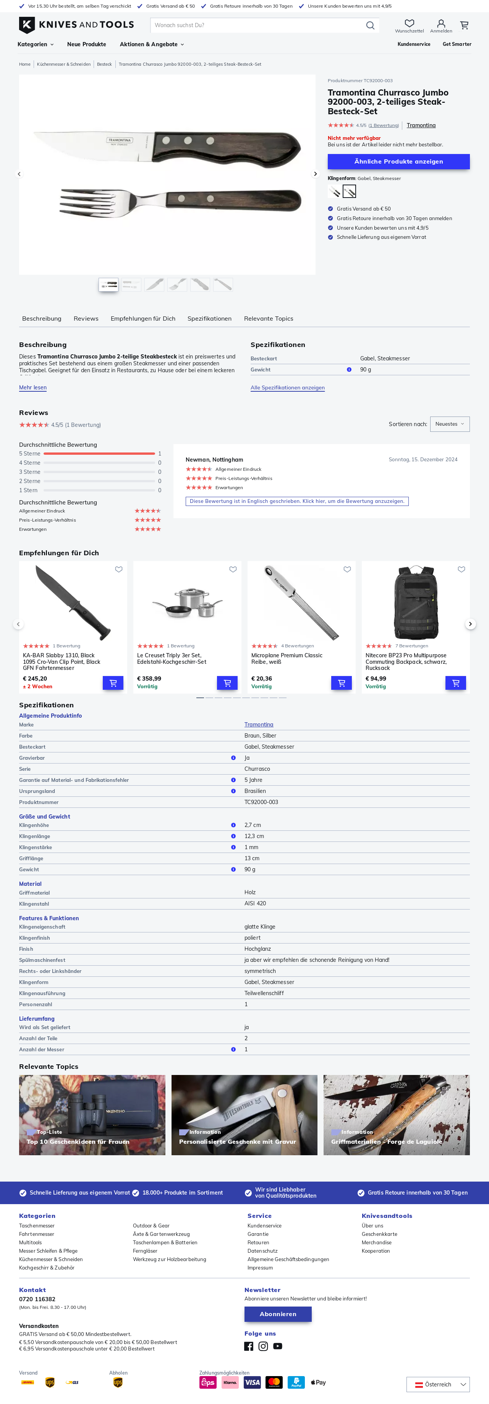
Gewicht (302, 370)
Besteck (104, 64)
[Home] (76, 23)
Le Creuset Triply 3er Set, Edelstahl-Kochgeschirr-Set (171, 658)
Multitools (30, 1242)
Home (25, 64)
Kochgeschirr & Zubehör (46, 1268)
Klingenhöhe (128, 825)
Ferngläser (145, 1251)
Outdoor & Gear (151, 1225)
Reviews (86, 318)
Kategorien (35, 44)
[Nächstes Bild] (316, 174)
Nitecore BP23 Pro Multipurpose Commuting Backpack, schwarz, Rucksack (406, 661)
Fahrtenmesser (36, 1234)
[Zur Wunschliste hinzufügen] (118, 569)
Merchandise (377, 1242)
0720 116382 (37, 1299)
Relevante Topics (269, 318)
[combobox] (450, 424)
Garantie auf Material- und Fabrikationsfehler (128, 780)
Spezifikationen (210, 318)
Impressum (260, 1268)
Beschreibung (42, 318)
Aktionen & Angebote (152, 44)
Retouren (258, 1242)
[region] (167, 185)
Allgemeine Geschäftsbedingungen (288, 1259)
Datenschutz (263, 1251)
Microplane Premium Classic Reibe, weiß (286, 658)
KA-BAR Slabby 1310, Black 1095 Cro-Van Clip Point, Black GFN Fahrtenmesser (61, 661)
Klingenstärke (128, 848)
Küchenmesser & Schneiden (63, 64)
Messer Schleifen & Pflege (48, 1251)
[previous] (31, 624)
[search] (252, 25)
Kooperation (376, 1251)
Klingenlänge (128, 836)
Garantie (258, 1234)
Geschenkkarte (379, 1234)
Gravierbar (128, 758)
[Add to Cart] (113, 683)
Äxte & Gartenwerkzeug (161, 1234)
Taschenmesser (37, 1225)
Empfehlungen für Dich (143, 318)
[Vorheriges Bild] (19, 174)
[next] (457, 624)
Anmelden (429, 31)
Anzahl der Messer (128, 1050)
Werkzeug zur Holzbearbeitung (170, 1259)
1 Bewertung (384, 125)
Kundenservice (265, 1225)
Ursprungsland (128, 791)
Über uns (372, 1225)
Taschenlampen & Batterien (165, 1242)
